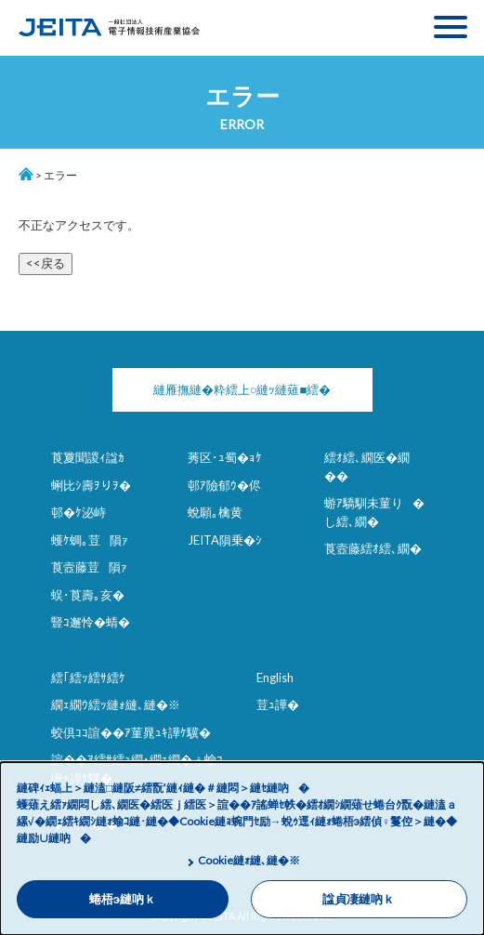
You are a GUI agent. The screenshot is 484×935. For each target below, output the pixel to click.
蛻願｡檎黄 (215, 512)
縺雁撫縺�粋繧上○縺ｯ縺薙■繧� (242, 389)
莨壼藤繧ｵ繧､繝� (373, 548)
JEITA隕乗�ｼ (225, 540)
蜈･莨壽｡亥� (87, 594)
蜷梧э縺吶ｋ (122, 899)
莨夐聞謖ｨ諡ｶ (87, 457)
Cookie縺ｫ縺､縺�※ (249, 860)
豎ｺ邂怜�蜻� (90, 621)
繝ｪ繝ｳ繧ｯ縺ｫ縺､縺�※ (115, 704)
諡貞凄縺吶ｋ (358, 899)
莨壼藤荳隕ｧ (89, 567)
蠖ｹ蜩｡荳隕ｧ (89, 540)
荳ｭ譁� (277, 704)
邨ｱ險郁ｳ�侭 (224, 485)
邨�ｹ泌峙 (78, 512)
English (275, 677)
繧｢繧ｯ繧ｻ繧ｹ (88, 677)
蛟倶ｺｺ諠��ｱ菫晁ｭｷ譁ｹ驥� (131, 732)
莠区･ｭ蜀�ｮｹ (225, 457)
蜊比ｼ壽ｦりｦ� (91, 485)
